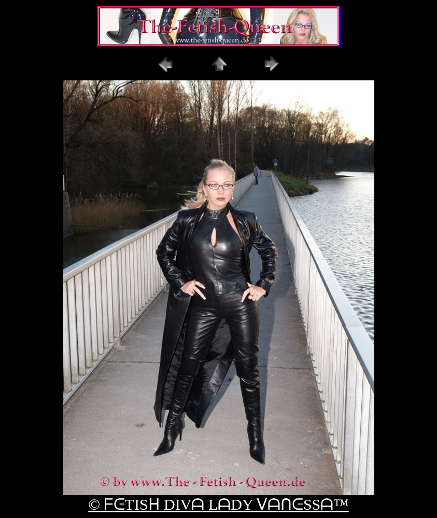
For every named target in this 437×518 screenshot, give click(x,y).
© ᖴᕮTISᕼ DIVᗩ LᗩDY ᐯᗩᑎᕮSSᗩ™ (218, 504)
